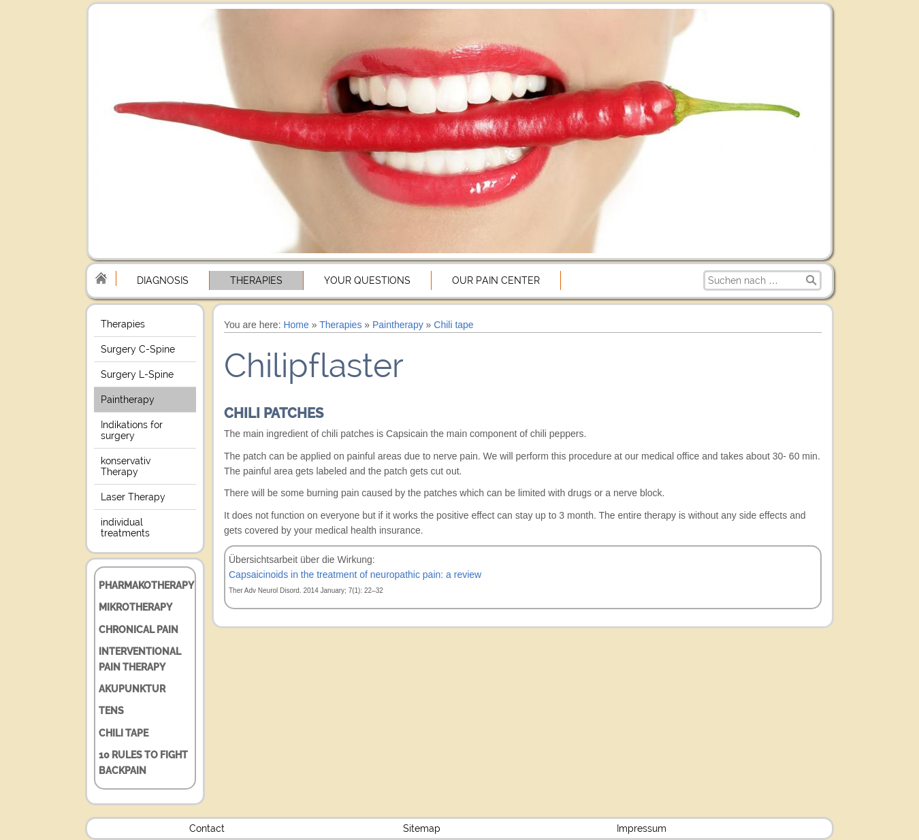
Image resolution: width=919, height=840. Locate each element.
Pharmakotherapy (146, 585)
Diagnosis (163, 280)
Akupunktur (132, 688)
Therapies (256, 280)
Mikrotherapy (135, 607)
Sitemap (421, 828)
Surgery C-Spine (138, 349)
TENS (111, 710)
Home (295, 324)
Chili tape (123, 733)
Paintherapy (128, 399)
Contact (207, 828)
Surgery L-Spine (137, 374)
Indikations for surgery (132, 430)
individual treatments (125, 527)
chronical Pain (138, 629)
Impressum (641, 828)
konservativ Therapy (125, 466)
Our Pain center (496, 280)
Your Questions (367, 280)
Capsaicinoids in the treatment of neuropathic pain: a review (355, 574)
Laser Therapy (133, 496)
